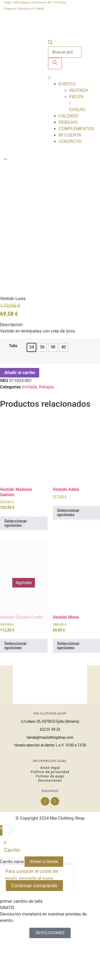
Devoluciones (50, 807)
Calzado (68, 116)
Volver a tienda (44, 888)
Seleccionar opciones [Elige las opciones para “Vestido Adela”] (68, 539)
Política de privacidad (50, 799)
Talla (13, 373)
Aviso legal (50, 795)
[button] (65, 78)
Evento (67, 84)
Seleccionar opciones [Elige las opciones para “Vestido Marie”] (68, 672)
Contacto (70, 141)
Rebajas (68, 122)
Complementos (76, 128)
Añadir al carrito (19, 399)
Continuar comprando (34, 912)
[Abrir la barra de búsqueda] (50, 43)
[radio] (31, 374)
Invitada (78, 90)
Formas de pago (50, 803)
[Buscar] (55, 63)
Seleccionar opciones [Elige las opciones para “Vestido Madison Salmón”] (15, 550)
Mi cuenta (70, 135)
